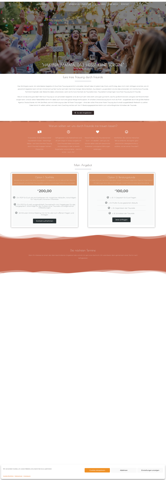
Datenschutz (18, 476)
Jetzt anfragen (121, 220)
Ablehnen (124, 470)
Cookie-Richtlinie (8, 476)
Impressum (27, 476)
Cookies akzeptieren (97, 470)
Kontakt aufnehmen (44, 221)
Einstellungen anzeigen (150, 470)
